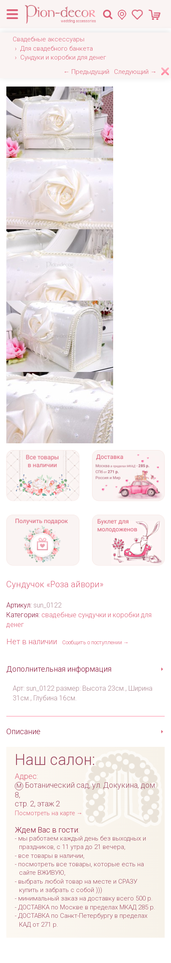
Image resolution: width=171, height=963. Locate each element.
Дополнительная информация (58, 669)
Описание (23, 731)
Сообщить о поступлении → (95, 642)
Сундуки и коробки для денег (63, 57)
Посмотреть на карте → (48, 813)
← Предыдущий (86, 72)
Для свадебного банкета (56, 48)
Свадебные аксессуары (48, 39)
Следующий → (135, 72)
